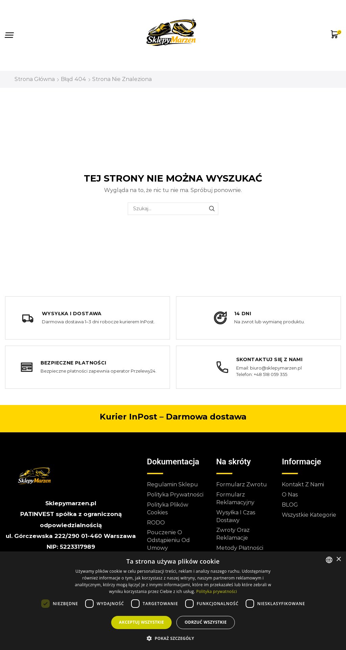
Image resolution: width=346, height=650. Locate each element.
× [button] (338, 559)
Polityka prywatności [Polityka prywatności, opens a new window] (216, 591)
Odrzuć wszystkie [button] (205, 622)
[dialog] (173, 600)
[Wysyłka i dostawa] (87, 318)
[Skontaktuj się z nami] (258, 367)
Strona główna (35, 79)
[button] (9, 35)
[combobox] (329, 560)
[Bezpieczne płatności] (87, 367)
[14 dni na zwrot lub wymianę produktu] (258, 318)
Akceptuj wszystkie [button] (141, 622)
